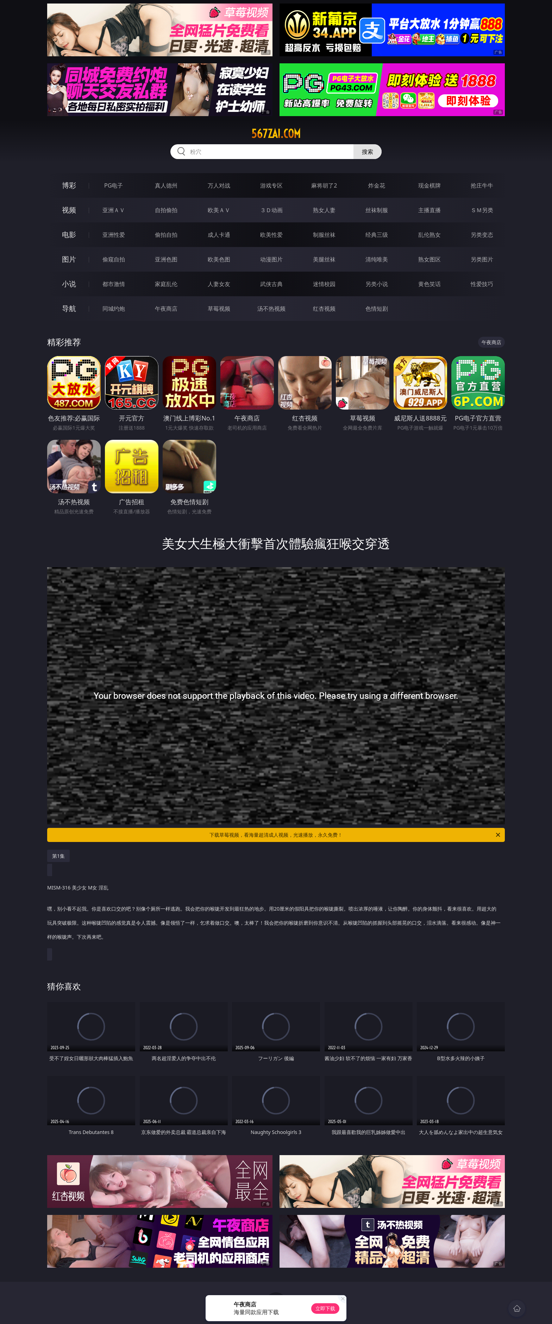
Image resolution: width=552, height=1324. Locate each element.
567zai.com (276, 134)
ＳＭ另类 (482, 210)
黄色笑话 (429, 284)
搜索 (367, 152)
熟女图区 (429, 259)
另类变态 (482, 235)
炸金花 (376, 185)
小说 (69, 284)
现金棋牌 (429, 185)
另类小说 (376, 284)
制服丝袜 (324, 235)
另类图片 (482, 259)
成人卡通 (219, 235)
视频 (69, 210)
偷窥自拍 (113, 259)
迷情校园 (324, 284)
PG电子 (113, 185)
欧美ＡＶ (219, 210)
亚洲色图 (166, 259)
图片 (69, 259)
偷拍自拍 (166, 235)
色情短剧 (376, 308)
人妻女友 (219, 284)
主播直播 (429, 210)
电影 (69, 234)
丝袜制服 (376, 210)
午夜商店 (166, 308)
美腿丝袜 (324, 259)
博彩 (69, 185)
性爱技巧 (482, 284)
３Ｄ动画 (271, 210)
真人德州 (166, 185)
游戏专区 (271, 185)
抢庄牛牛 (482, 185)
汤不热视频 (271, 308)
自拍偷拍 (166, 210)
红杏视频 (324, 308)
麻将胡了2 (324, 185)
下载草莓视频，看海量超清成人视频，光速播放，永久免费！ (355, 835)
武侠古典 (271, 284)
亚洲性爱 (113, 235)
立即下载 (325, 1308)
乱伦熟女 (429, 235)
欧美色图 (219, 259)
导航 (69, 308)
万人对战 (219, 185)
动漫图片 (271, 259)
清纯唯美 (376, 259)
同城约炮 (113, 308)
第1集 (58, 856)
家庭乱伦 (166, 284)
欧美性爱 (271, 235)
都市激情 (113, 284)
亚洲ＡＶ (113, 210)
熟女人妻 (324, 210)
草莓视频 (219, 308)
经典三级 (376, 235)
